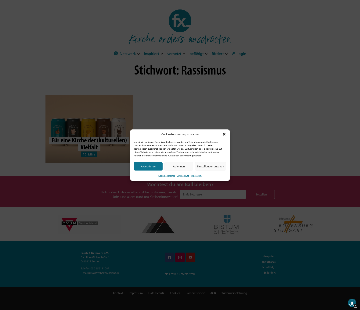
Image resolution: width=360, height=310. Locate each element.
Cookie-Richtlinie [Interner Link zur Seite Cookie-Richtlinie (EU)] (166, 175)
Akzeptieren (148, 166)
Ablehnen (179, 166)
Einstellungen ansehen (210, 166)
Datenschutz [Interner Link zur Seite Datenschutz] (183, 175)
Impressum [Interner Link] (196, 175)
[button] (224, 134)
